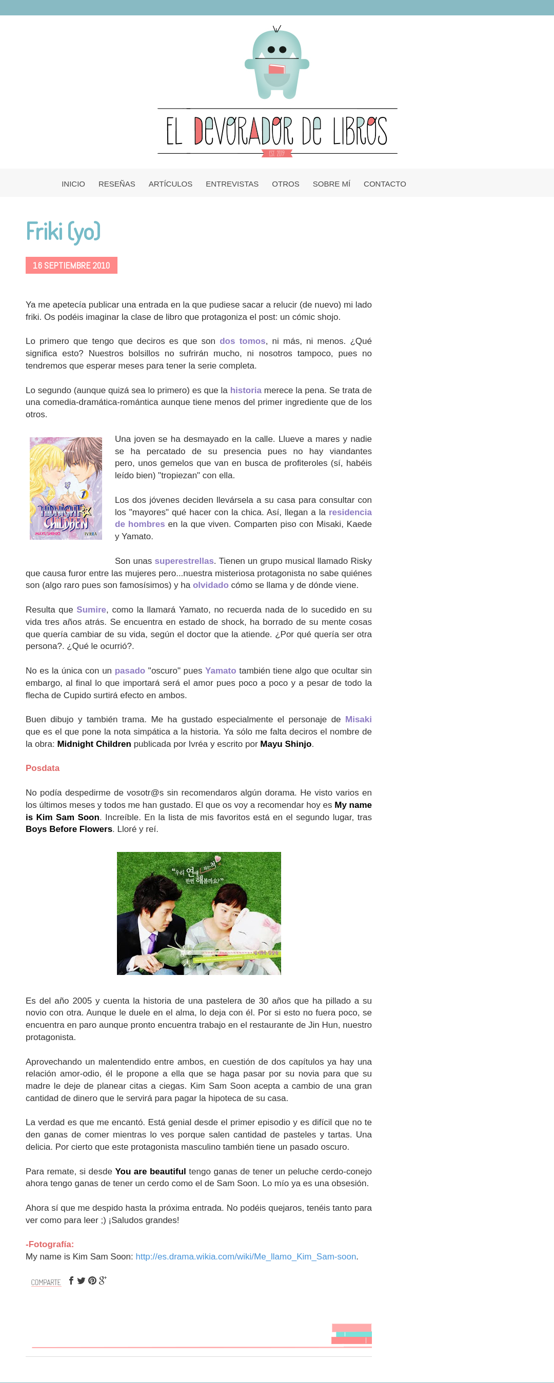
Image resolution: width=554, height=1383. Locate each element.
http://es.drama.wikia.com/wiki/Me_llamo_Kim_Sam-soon (245, 1257)
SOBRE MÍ (331, 183)
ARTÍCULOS (171, 183)
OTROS (285, 183)
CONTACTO (385, 183)
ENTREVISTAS (232, 183)
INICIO (73, 183)
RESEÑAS (116, 183)
